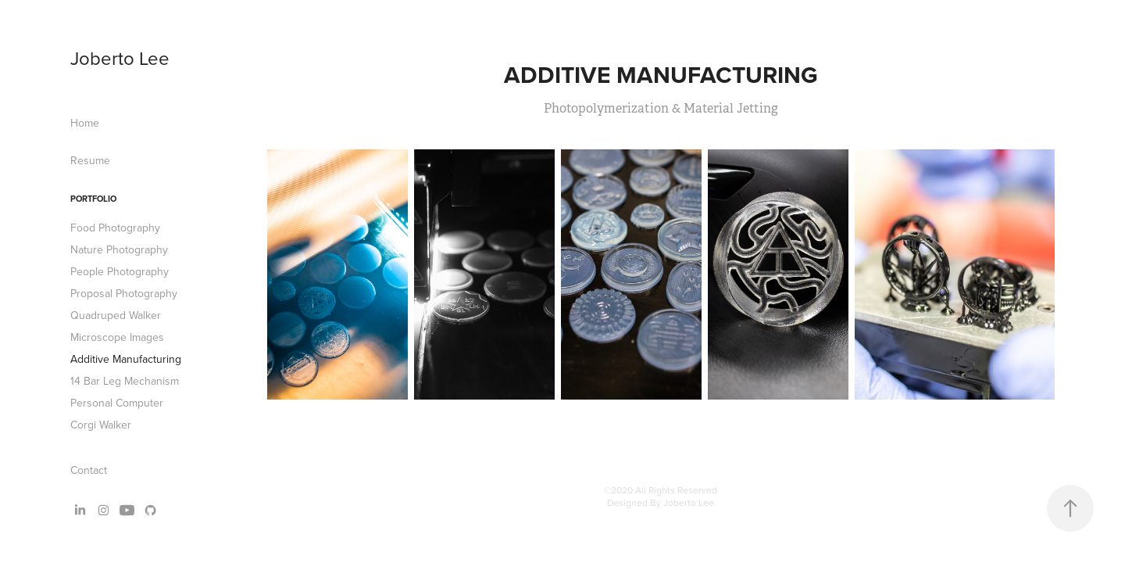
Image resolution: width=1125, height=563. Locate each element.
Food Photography (115, 227)
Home (84, 123)
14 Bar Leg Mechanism (124, 381)
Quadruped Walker (115, 315)
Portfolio (93, 198)
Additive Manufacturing (125, 359)
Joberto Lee (120, 58)
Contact (88, 470)
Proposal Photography (123, 293)
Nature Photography (119, 249)
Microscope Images (117, 337)
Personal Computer (116, 403)
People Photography (119, 271)
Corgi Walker (100, 424)
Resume (90, 160)
